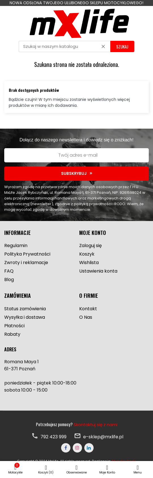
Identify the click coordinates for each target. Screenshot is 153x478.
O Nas (85, 317)
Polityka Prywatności (27, 254)
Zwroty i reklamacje (26, 262)
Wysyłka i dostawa (24, 317)
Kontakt (88, 308)
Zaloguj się (90, 245)
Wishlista (89, 262)
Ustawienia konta (98, 271)
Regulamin (15, 245)
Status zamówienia (25, 308)
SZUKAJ (122, 46)
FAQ (9, 271)
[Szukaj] (64, 46)
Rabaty (12, 334)
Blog (9, 279)
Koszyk (86, 254)
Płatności (14, 325)
